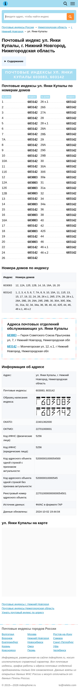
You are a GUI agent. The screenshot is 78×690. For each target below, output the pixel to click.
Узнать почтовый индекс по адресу (23, 612)
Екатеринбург (10, 642)
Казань (6, 646)
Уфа (55, 646)
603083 (12, 335)
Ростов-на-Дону (62, 634)
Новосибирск (35, 642)
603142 (12, 346)
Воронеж (7, 638)
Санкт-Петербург (63, 642)
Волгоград (8, 634)
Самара (58, 638)
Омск (30, 646)
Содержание (15, 61)
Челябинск (59, 650)
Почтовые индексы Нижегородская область (28, 608)
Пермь (31, 650)
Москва (31, 634)
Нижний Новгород (38, 638)
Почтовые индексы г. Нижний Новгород (25, 604)
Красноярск (9, 650)
